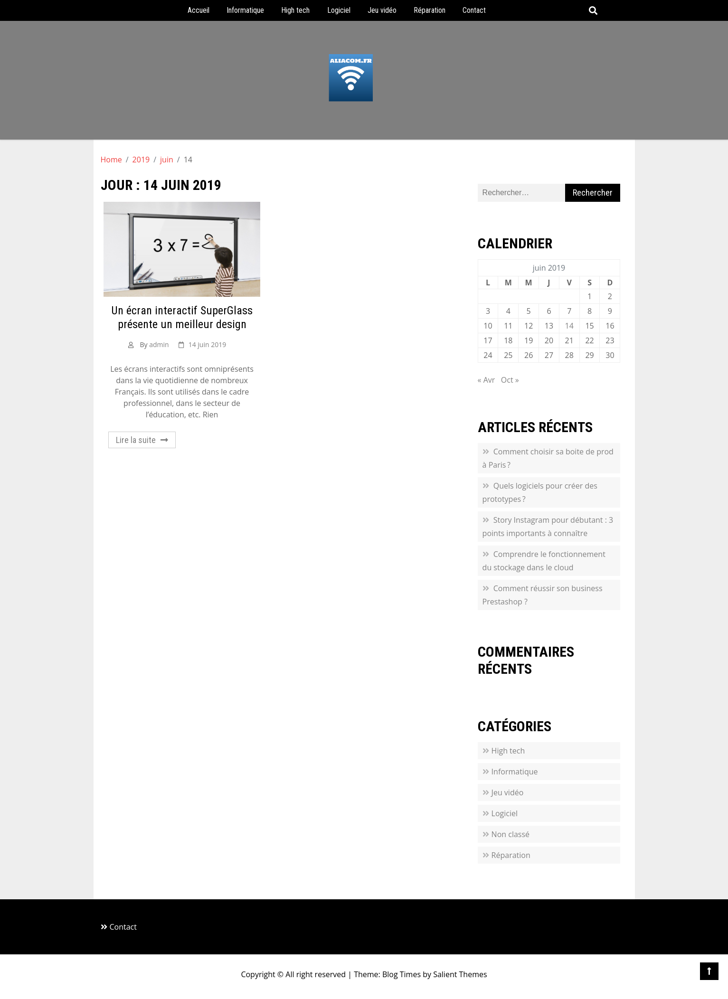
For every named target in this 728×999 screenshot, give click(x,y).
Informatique (245, 10)
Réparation (429, 10)
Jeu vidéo (382, 10)
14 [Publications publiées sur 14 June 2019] (569, 325)
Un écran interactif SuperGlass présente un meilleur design (182, 317)
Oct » (510, 380)
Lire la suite (136, 440)
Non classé (510, 834)
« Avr (486, 380)
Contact (474, 10)
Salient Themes (460, 974)
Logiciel (338, 10)
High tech (295, 10)
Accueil (198, 10)
